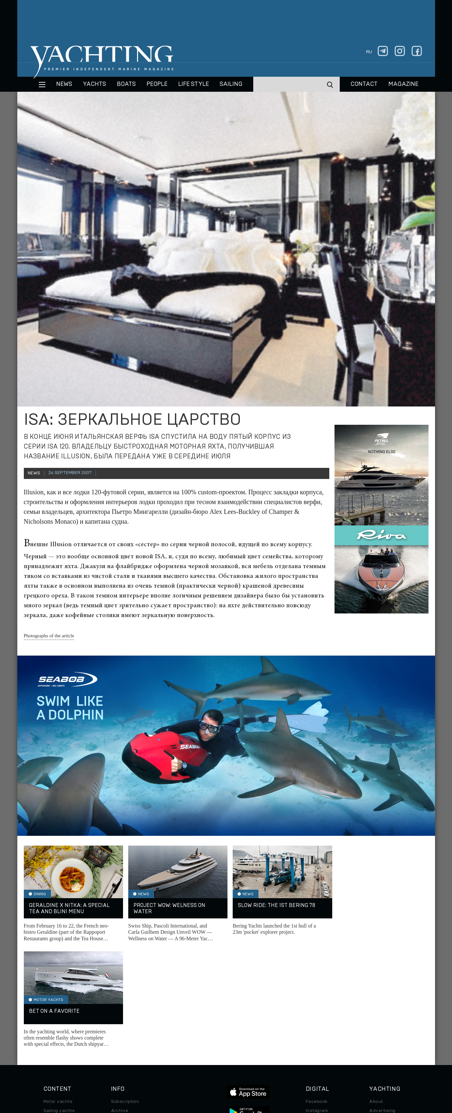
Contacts (379, 1014)
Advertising (382, 1005)
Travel (50, 1023)
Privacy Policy (221, 1068)
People (157, 84)
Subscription (125, 996)
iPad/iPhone (319, 1023)
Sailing (231, 84)
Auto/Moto (55, 1042)
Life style (193, 84)
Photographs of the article (49, 635)
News (64, 84)
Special (51, 1032)
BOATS (126, 84)
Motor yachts (58, 996)
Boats (49, 1014)
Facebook (317, 996)
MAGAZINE (403, 84)
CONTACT (364, 84)
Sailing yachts (59, 1005)
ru (369, 52)
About (376, 996)
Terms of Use (256, 1068)
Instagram (317, 1005)
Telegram (316, 1014)
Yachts (94, 84)
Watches (53, 1051)
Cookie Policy (290, 1068)
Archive (120, 1005)
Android (314, 1032)
